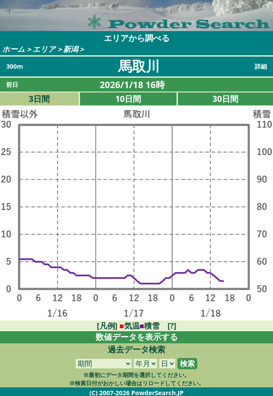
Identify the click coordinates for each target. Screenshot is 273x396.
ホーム (13, 49)
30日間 (225, 99)
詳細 (261, 66)
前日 (12, 84)
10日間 (128, 99)
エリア (44, 49)
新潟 (70, 49)
